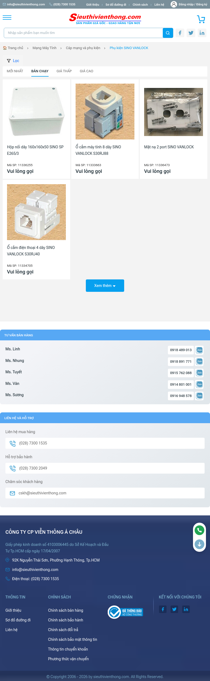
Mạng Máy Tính (44, 48)
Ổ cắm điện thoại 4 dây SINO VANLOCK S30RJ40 (31, 250)
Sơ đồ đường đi (116, 4)
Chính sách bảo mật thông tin (72, 639)
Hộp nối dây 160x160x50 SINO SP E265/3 (35, 150)
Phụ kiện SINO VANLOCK (129, 48)
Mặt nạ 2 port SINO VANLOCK (169, 147)
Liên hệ (159, 4)
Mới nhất (15, 71)
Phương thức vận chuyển (68, 659)
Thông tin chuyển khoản (68, 649)
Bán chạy (40, 71)
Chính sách (140, 4)
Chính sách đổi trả (63, 630)
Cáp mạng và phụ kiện (83, 48)
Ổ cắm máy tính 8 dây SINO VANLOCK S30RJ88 (98, 150)
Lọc (13, 61)
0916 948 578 (181, 396)
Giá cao (86, 71)
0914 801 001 (181, 384)
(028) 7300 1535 (62, 4)
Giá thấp (64, 71)
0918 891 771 (181, 362)
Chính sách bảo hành (65, 620)
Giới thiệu (92, 4)
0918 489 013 (181, 350)
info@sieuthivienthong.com (24, 4)
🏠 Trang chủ (13, 48)
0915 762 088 (181, 373)
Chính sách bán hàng (65, 610)
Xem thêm (105, 285)
